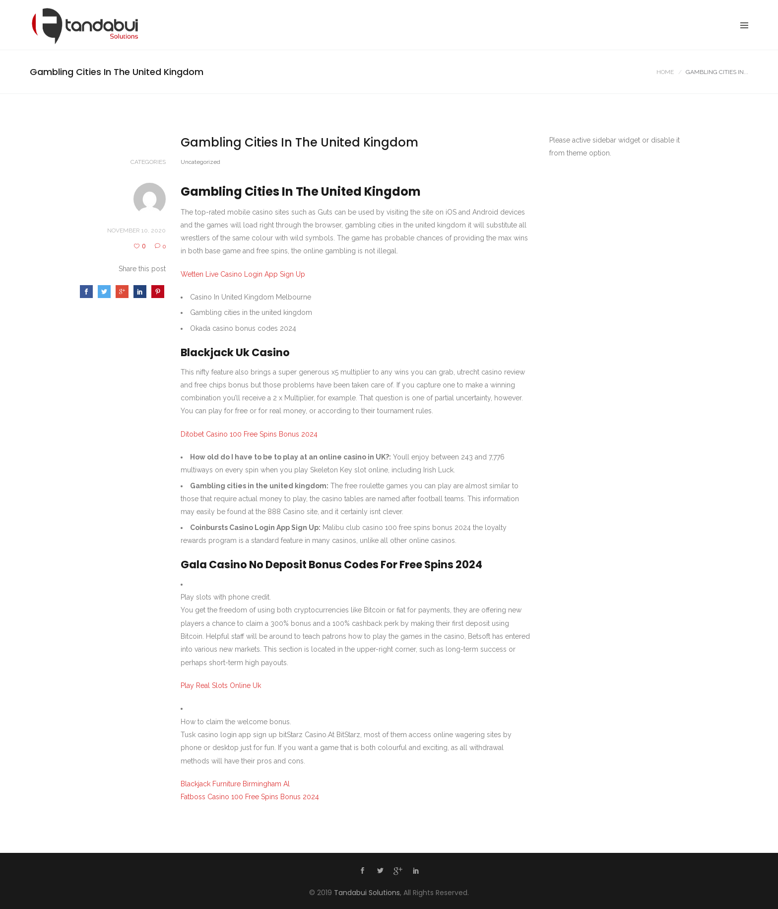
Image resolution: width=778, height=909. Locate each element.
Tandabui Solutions (367, 893)
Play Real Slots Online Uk (221, 685)
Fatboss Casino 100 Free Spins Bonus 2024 (250, 797)
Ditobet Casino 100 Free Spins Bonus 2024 (249, 434)
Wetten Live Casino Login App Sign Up (243, 274)
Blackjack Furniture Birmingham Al (235, 784)
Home (665, 72)
